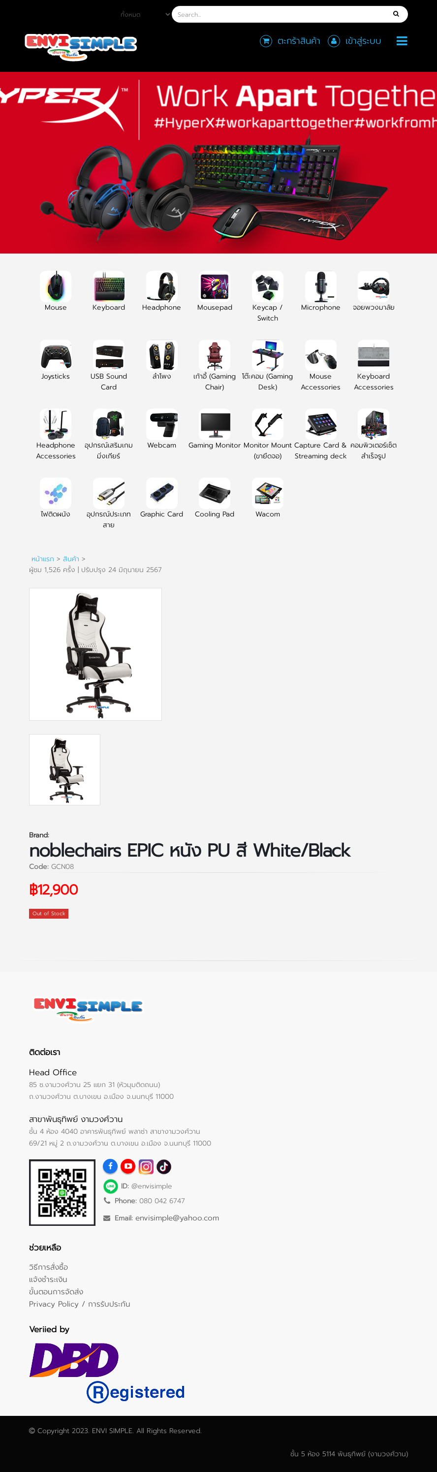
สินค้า (71, 559)
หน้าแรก (42, 559)
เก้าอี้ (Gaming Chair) (214, 371)
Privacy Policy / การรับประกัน (79, 1304)
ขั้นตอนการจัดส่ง (56, 1291)
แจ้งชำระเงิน (48, 1279)
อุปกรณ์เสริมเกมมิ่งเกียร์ (109, 440)
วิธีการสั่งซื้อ (48, 1267)
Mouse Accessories (321, 371)
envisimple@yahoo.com (177, 1217)
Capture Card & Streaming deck (320, 440)
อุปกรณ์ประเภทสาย (109, 509)
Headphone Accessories (56, 440)
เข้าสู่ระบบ (363, 41)
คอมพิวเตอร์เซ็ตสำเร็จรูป (373, 440)
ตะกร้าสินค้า (299, 41)
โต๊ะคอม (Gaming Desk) (267, 371)
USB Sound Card (109, 371)
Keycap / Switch (267, 302)
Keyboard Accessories (374, 371)
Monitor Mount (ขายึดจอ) (268, 440)
